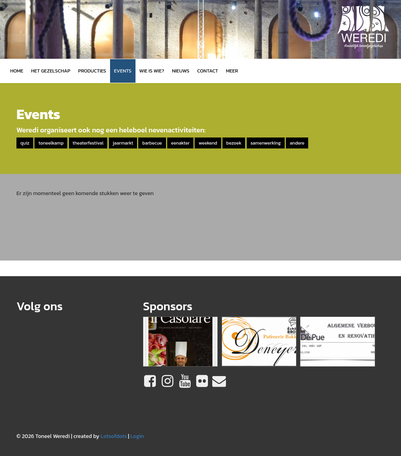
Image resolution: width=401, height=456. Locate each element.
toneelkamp (50, 143)
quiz (24, 143)
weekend (208, 143)
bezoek (234, 143)
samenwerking (266, 143)
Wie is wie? (151, 70)
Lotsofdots (114, 436)
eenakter (180, 143)
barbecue (152, 143)
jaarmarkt (123, 143)
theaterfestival (88, 143)
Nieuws (180, 70)
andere (297, 143)
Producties (92, 70)
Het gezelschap (50, 70)
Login (137, 436)
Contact (207, 70)
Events (122, 70)
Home (16, 70)
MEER (232, 70)
